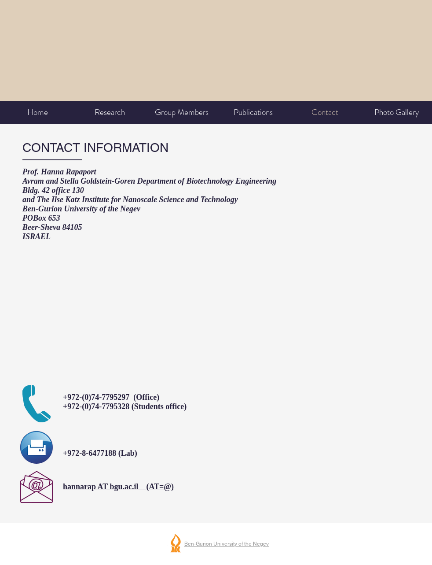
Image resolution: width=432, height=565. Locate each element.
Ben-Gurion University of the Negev (226, 544)
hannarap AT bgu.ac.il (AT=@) (118, 486)
